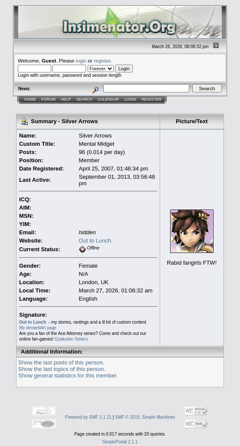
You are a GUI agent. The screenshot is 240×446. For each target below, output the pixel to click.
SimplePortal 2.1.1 (120, 441)
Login (130, 99)
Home (30, 99)
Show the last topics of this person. (61, 369)
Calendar (108, 99)
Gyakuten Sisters (71, 339)
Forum (48, 99)
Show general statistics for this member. (68, 375)
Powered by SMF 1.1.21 (88, 417)
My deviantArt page (37, 327)
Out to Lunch (95, 240)
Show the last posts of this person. (61, 362)
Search (84, 99)
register (102, 60)
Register (151, 99)
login (81, 60)
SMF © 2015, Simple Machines (145, 417)
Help (66, 99)
